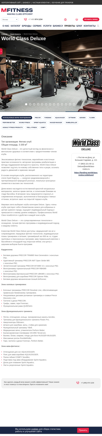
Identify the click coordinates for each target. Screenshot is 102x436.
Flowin (92, 117)
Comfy (43, 127)
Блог (79, 26)
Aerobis (82, 117)
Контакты (90, 26)
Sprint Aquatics (40, 122)
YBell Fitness (32, 127)
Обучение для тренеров (62, 3)
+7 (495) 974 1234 (85, 383)
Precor (38, 117)
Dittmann (72, 117)
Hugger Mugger (56, 122)
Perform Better (9, 122)
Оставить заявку (91, 19)
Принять (83, 430)
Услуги (47, 26)
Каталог (16, 26)
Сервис (37, 26)
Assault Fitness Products (13, 127)
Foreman (47, 117)
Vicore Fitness (24, 122)
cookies (34, 429)
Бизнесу (26, 3)
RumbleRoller (71, 122)
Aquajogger (60, 117)
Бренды (26, 26)
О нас (6, 26)
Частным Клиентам (41, 3)
